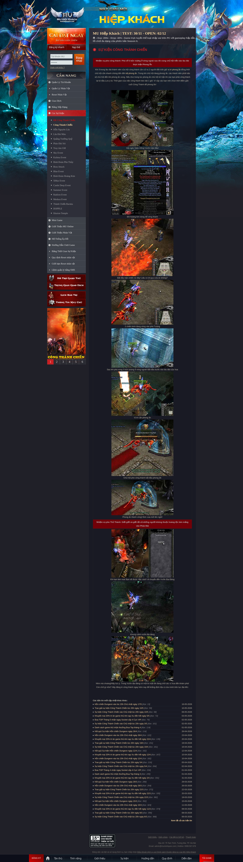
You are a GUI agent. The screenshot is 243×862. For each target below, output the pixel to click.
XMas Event (59, 180)
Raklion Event (60, 194)
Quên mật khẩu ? (57, 68)
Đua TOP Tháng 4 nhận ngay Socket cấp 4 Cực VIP (118, 770)
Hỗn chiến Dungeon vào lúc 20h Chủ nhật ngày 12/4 (118, 758)
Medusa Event (60, 199)
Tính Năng (75, 858)
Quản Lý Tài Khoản (61, 82)
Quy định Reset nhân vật (63, 257)
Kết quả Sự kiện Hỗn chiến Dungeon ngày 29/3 (116, 782)
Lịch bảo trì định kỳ (66, 295)
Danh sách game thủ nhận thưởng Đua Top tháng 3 (118, 774)
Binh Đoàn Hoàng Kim (64, 176)
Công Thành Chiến (63, 125)
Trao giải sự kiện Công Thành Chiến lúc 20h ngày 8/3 (118, 813)
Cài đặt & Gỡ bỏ (176, 837)
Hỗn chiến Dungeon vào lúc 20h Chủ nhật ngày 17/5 (118, 704)
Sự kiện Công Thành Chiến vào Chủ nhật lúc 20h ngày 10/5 (121, 712)
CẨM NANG (66, 73)
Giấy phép (163, 837)
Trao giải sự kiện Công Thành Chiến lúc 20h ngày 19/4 (119, 743)
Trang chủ (94, 38)
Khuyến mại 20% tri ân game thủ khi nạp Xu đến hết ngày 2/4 (122, 778)
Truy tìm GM (59, 148)
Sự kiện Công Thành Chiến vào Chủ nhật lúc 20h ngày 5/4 (121, 766)
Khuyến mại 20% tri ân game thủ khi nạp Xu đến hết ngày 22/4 (123, 739)
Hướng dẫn (148, 858)
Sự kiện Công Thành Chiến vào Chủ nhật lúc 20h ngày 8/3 (121, 816)
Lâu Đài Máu (59, 134)
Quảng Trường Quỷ (62, 139)
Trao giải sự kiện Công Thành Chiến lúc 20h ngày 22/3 (119, 789)
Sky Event (58, 153)
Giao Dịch (56, 101)
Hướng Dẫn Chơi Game (63, 245)
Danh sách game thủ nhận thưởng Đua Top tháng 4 (118, 727)
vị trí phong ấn (174, 69)
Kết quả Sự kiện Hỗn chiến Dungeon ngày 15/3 (116, 801)
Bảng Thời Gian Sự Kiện (64, 251)
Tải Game (206, 858)
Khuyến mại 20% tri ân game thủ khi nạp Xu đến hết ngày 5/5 (122, 716)
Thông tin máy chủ (66, 302)
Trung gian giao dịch (66, 286)
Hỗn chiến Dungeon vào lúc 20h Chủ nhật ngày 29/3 (118, 785)
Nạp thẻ (76, 47)
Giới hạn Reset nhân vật (63, 263)
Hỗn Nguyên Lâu (61, 129)
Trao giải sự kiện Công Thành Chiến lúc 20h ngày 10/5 (119, 708)
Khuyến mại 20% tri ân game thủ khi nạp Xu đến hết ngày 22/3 (123, 793)
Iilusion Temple (60, 213)
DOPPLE (57, 208)
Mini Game (57, 220)
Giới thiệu (152, 837)
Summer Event (60, 190)
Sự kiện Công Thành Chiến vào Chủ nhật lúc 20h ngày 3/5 (121, 723)
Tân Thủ (58, 858)
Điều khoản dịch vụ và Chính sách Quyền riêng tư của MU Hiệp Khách (166, 852)
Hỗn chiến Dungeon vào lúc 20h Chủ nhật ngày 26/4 (118, 735)
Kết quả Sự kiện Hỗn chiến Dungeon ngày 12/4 (116, 751)
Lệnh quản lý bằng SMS (63, 270)
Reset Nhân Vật (59, 94)
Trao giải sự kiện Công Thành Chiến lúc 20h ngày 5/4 (118, 762)
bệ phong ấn (131, 73)
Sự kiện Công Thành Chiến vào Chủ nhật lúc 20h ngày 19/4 (121, 747)
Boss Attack (58, 166)
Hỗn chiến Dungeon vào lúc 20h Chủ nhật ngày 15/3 (118, 805)
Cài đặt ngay (66, 36)
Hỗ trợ (66, 278)
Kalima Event (59, 157)
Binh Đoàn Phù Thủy (63, 162)
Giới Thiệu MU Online (62, 226)
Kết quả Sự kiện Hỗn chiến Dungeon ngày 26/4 (116, 731)
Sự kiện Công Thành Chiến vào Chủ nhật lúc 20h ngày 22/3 (121, 797)
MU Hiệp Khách (66, 14)
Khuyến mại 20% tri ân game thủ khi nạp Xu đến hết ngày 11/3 (123, 809)
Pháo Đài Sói (59, 143)
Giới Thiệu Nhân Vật (62, 232)
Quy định (167, 858)
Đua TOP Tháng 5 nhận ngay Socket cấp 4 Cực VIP (118, 720)
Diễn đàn (187, 858)
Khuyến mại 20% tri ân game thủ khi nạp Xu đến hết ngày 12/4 (123, 754)
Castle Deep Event (62, 185)
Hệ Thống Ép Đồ (60, 239)
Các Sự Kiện (58, 113)
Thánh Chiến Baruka (63, 204)
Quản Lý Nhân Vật (61, 88)
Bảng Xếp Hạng (59, 107)
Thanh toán (191, 837)
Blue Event (58, 171)
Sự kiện (124, 858)
